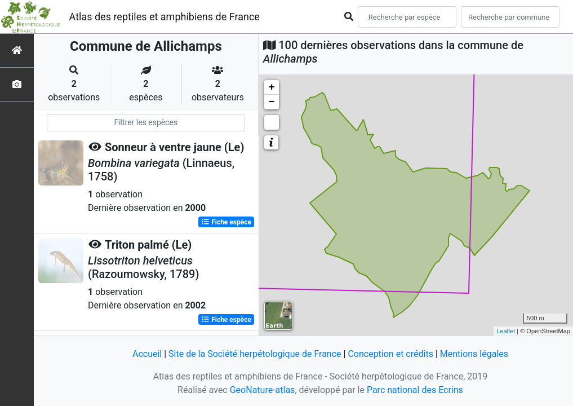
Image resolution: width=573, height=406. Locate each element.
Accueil (147, 353)
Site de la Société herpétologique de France (254, 353)
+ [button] (272, 87)
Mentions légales (474, 353)
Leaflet (505, 331)
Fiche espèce (226, 222)
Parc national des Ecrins (415, 390)
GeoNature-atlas (262, 390)
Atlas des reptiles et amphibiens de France (164, 17)
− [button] (272, 102)
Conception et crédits (390, 353)
